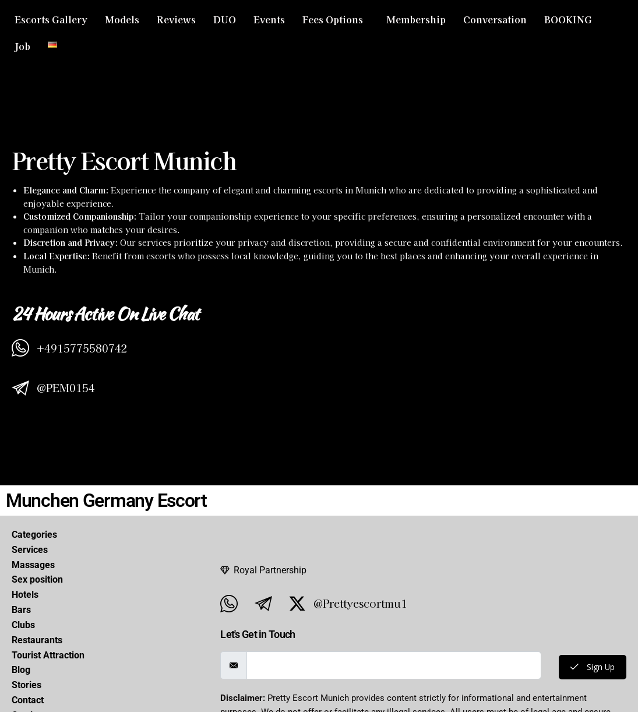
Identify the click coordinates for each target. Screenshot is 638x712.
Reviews (176, 19)
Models (122, 19)
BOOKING (568, 19)
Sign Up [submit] (591, 667)
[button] (336, 19)
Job (22, 46)
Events (269, 19)
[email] (392, 665)
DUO (224, 19)
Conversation (495, 19)
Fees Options (332, 19)
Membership (416, 19)
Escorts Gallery (51, 19)
